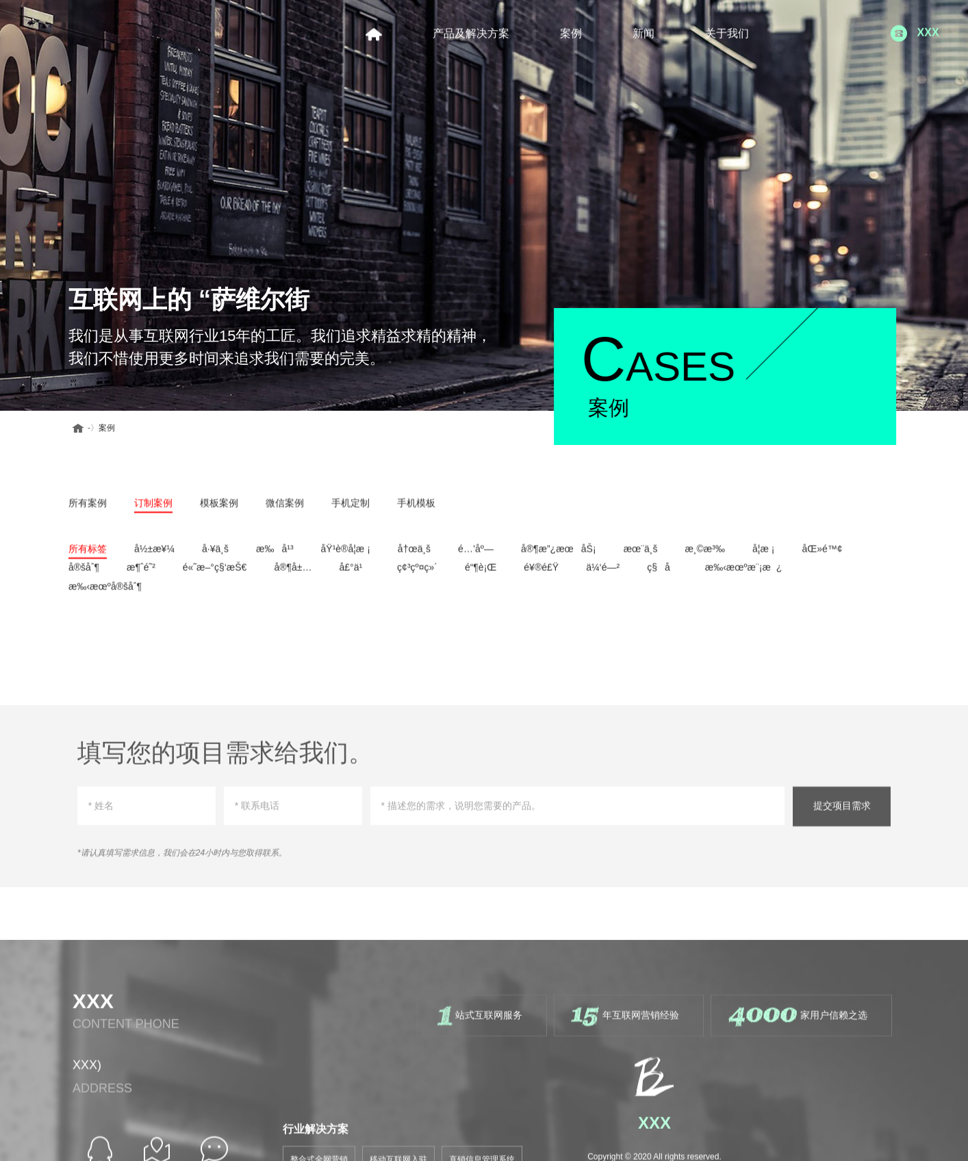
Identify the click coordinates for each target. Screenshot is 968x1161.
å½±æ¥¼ (154, 555)
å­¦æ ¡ (763, 555)
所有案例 (87, 508)
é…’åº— (476, 555)
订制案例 (153, 508)
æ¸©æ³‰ (705, 555)
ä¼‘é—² (603, 573)
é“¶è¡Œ (480, 573)
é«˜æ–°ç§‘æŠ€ (215, 573)
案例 (96, 428)
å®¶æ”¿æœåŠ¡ (558, 555)
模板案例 (219, 508)
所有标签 (87, 555)
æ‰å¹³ (275, 555)
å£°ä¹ (354, 573)
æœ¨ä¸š (641, 555)
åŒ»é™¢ (822, 555)
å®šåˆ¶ (83, 573)
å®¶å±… (292, 573)
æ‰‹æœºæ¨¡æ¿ (743, 573)
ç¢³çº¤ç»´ (417, 573)
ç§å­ (662, 573)
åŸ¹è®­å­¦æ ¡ (345, 555)
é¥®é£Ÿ (541, 573)
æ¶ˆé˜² (141, 573)
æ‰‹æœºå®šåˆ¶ (105, 592)
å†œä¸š (414, 555)
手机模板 (416, 508)
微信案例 (285, 508)
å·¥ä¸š (215, 555)
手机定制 (350, 508)
